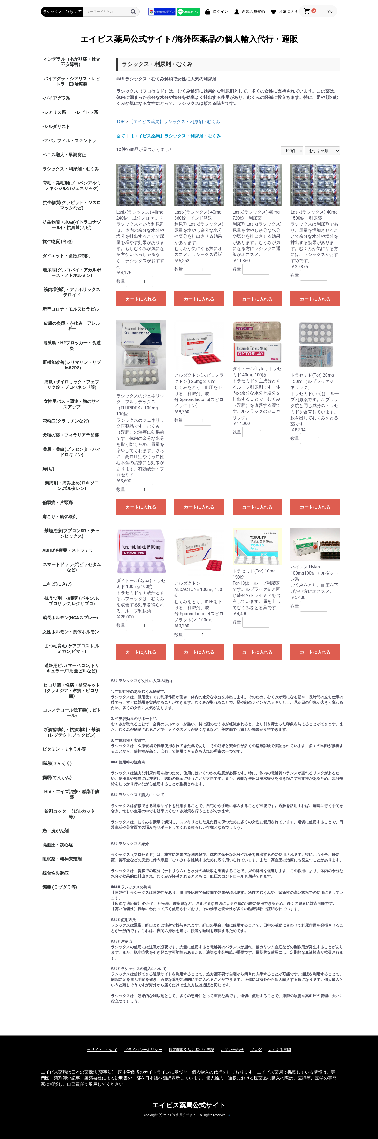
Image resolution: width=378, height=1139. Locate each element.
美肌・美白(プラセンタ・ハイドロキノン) (72, 452)
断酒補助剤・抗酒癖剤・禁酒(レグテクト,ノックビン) (72, 732)
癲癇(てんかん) (57, 777)
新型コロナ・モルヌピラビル (70, 309)
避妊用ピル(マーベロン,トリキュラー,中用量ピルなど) (71, 668)
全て (120, 136)
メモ (230, 1115)
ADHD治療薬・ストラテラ (67, 550)
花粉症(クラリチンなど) (65, 421)
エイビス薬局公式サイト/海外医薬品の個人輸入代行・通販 (189, 39)
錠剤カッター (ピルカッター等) (71, 814)
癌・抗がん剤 (55, 830)
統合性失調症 (55, 873)
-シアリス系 (54, 112)
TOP (120, 121)
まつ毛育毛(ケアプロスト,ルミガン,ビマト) (71, 648)
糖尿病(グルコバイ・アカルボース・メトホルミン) (72, 272)
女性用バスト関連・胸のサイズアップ (72, 404)
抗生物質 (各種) (57, 241)
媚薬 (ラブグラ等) (59, 887)
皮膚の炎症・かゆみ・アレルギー (72, 326)
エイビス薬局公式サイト (189, 1105)
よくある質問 (279, 1049)
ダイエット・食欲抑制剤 (66, 255)
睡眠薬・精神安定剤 (62, 859)
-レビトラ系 (86, 112)
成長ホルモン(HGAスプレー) (70, 617)
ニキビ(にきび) (57, 584)
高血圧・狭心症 (57, 844)
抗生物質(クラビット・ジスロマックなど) (72, 205)
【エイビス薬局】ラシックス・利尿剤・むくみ (174, 121)
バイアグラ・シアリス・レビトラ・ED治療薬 (72, 81)
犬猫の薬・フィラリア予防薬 (70, 435)
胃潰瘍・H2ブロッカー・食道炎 (72, 345)
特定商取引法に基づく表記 (191, 1049)
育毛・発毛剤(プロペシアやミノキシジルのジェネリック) (72, 185)
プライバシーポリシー (143, 1049)
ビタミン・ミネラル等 (64, 749)
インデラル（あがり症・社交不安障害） (72, 62)
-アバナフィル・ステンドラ (69, 140)
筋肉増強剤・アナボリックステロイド (72, 292)
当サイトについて (102, 1049)
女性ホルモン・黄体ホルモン (70, 631)
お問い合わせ (232, 1049)
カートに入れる (141, 299)
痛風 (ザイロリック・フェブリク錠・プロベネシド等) (71, 384)
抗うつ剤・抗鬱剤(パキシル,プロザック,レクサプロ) (71, 601)
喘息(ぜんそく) (57, 763)
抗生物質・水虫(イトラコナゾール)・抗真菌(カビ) (72, 225)
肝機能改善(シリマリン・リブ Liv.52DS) (72, 365)
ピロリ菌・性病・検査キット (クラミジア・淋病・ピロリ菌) (72, 691)
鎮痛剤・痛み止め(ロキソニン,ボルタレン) (72, 485)
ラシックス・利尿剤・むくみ (70, 168)
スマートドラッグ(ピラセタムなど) (72, 567)
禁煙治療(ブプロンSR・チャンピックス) (71, 533)
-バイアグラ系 (56, 98)
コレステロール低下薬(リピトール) (72, 713)
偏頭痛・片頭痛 (57, 502)
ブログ (256, 1049)
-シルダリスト (56, 126)
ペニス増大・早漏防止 (64, 154)
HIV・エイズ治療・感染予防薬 (71, 794)
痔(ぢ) (48, 468)
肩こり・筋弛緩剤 (59, 516)
